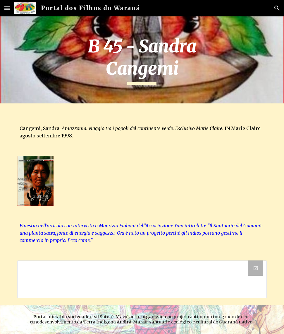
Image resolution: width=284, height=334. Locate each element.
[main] (142, 60)
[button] (7, 8)
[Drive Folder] (142, 279)
